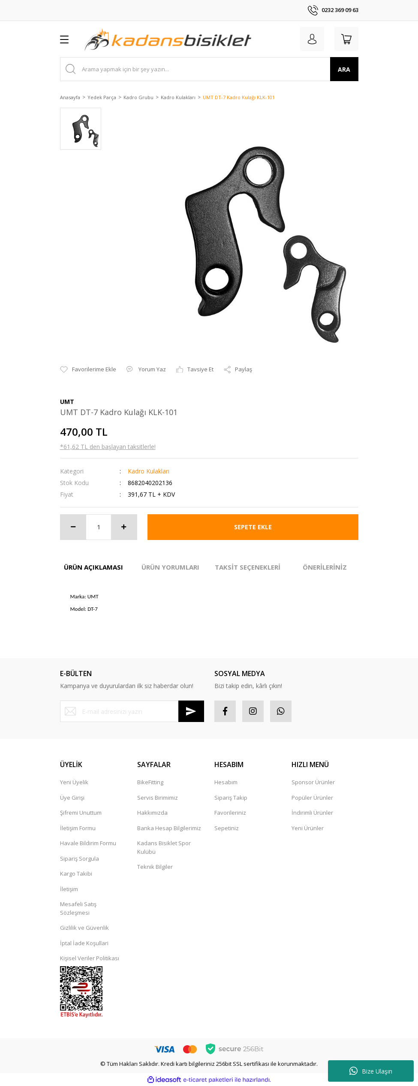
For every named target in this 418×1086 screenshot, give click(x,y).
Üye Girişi (72, 797)
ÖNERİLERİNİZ (325, 567)
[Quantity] (98, 527)
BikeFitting (150, 782)
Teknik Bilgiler (155, 867)
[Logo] (167, 39)
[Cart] (346, 39)
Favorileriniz (230, 812)
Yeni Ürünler (308, 828)
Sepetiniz (226, 828)
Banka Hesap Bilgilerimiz (169, 828)
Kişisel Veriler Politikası (89, 958)
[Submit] (191, 711)
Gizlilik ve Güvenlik (84, 927)
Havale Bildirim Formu (88, 843)
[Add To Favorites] (88, 369)
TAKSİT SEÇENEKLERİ (247, 567)
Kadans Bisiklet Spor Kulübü (164, 847)
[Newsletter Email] (132, 711)
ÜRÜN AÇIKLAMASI (93, 567)
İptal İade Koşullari (84, 943)
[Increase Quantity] (124, 527)
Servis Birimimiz (157, 797)
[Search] (209, 69)
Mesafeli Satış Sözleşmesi (78, 908)
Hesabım (226, 782)
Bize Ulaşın (370, 1071)
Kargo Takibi (76, 873)
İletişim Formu (78, 828)
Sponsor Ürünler (313, 782)
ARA (344, 69)
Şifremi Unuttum (81, 812)
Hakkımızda (152, 812)
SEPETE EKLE (253, 527)
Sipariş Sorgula (79, 858)
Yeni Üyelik (74, 782)
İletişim (69, 889)
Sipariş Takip (230, 797)
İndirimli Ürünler (312, 812)
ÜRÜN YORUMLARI (170, 567)
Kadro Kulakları (148, 471)
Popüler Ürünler (312, 797)
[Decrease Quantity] (73, 527)
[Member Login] (312, 39)
